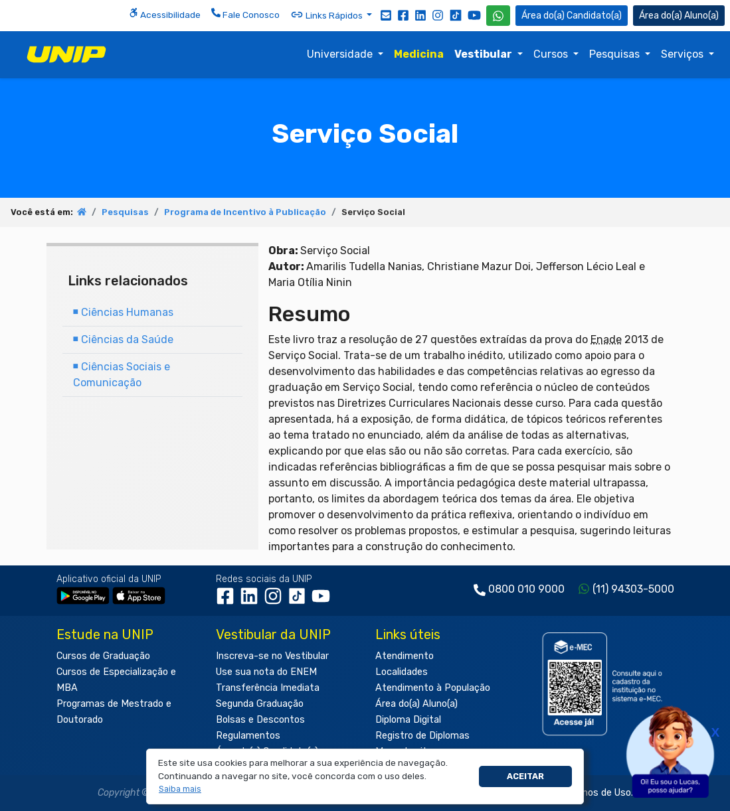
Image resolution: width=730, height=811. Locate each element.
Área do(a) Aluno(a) (416, 703)
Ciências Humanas (123, 312)
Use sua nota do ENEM (266, 672)
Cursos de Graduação (103, 656)
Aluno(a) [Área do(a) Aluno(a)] (679, 15)
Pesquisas (615, 54)
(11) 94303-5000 (633, 589)
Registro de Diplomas (422, 735)
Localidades (401, 672)
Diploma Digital (408, 719)
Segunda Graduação (260, 703)
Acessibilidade (165, 14)
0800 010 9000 (526, 589)
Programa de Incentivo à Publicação (245, 212)
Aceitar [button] (525, 776)
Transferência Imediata (267, 688)
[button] (180, 789)
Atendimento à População (432, 688)
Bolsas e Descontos (260, 719)
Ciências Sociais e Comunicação (121, 374)
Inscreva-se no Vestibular (272, 656)
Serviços (683, 54)
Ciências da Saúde (123, 339)
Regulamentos (248, 735)
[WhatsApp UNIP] (498, 15)
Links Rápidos (327, 14)
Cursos (552, 54)
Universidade (341, 54)
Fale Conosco (245, 14)
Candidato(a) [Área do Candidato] (571, 15)
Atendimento (404, 656)
